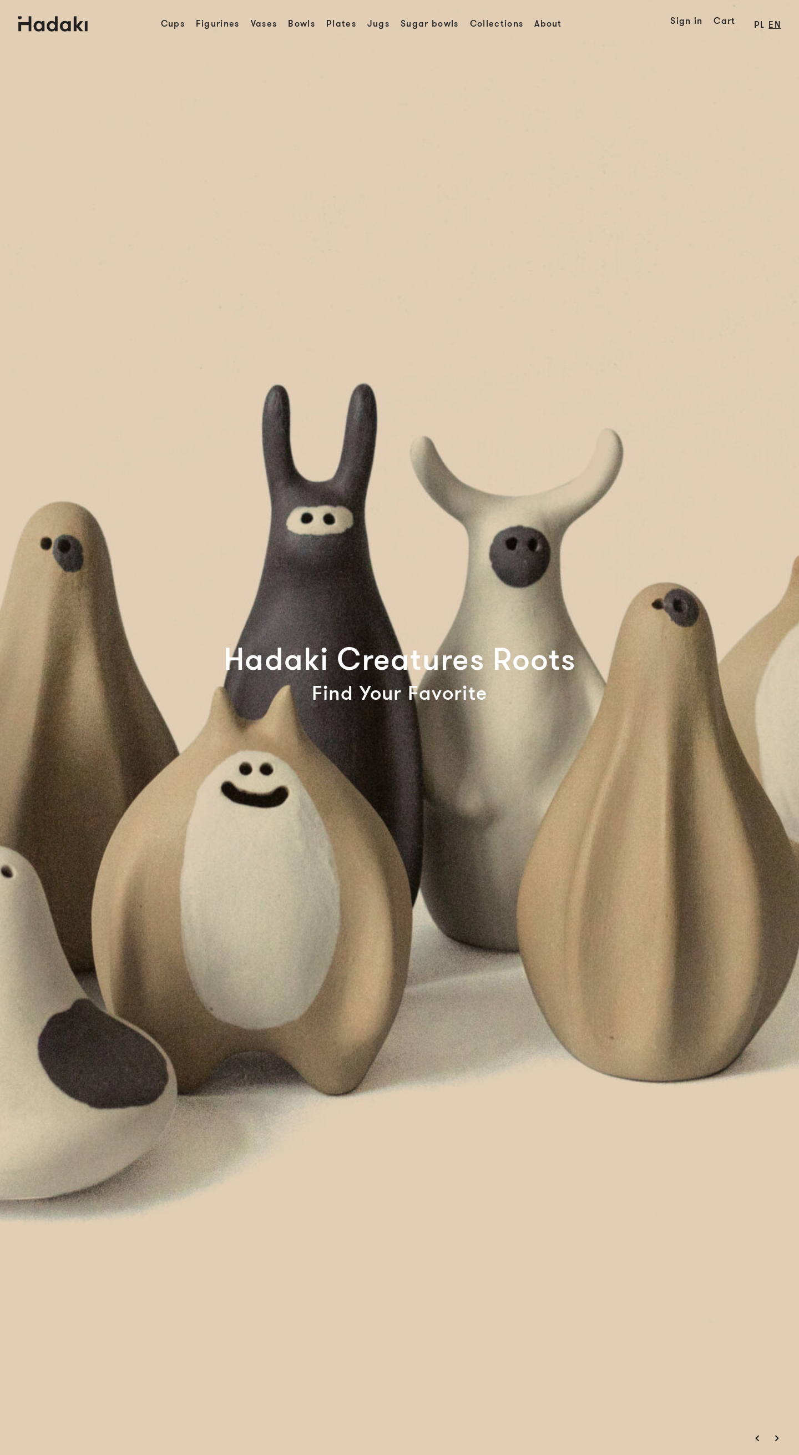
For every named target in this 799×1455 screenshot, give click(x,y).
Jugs (378, 24)
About (548, 24)
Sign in (686, 21)
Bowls (301, 24)
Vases (264, 24)
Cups (173, 24)
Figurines (218, 24)
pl (759, 25)
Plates (341, 24)
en (774, 25)
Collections (497, 24)
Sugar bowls (430, 24)
